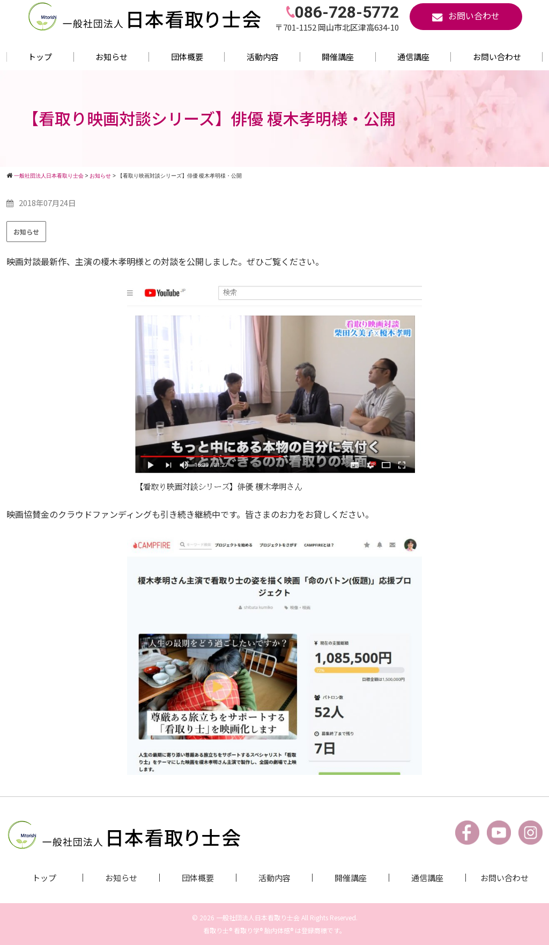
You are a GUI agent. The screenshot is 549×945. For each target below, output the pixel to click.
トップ (40, 56)
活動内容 (263, 56)
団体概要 (187, 56)
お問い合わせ (497, 56)
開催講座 (338, 56)
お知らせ (111, 56)
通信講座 (413, 56)
